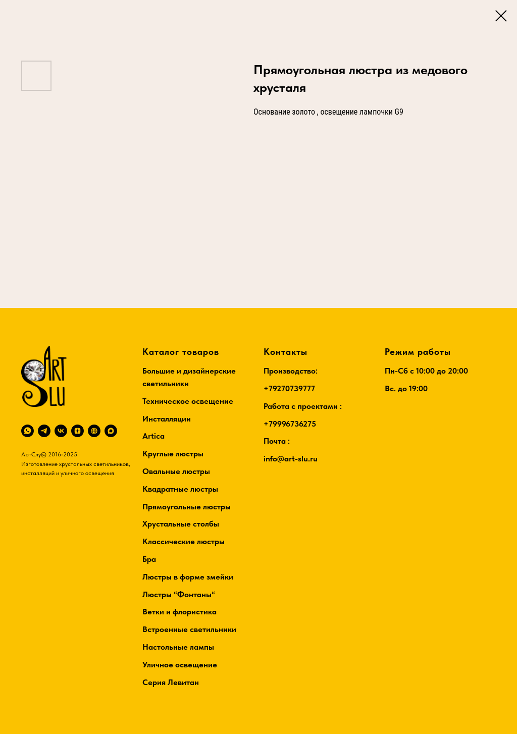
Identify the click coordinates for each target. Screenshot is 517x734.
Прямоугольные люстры (186, 506)
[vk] (61, 431)
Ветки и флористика (179, 611)
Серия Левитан (170, 682)
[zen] (77, 431)
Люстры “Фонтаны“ (178, 594)
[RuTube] (94, 431)
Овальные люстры (176, 471)
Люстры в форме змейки (187, 577)
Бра (149, 559)
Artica (153, 436)
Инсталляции (166, 419)
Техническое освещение (187, 401)
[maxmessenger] (111, 431)
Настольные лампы (178, 647)
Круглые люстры (172, 453)
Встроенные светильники (189, 629)
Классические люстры (183, 541)
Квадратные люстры (180, 489)
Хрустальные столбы (180, 524)
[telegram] (44, 431)
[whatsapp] (27, 431)
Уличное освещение (179, 664)
